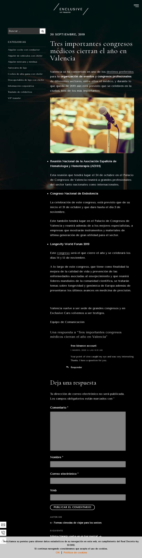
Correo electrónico (64, 474)
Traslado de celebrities (20, 92)
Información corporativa (21, 86)
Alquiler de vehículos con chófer (25, 56)
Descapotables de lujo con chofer (26, 80)
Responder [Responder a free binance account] (76, 367)
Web (53, 490)
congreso (63, 253)
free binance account (83, 345)
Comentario (59, 407)
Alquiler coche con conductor (24, 50)
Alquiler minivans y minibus (22, 62)
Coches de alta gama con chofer (25, 74)
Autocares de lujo (17, 68)
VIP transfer (14, 98)
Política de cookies (75, 552)
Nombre (56, 457)
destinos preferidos (120, 71)
